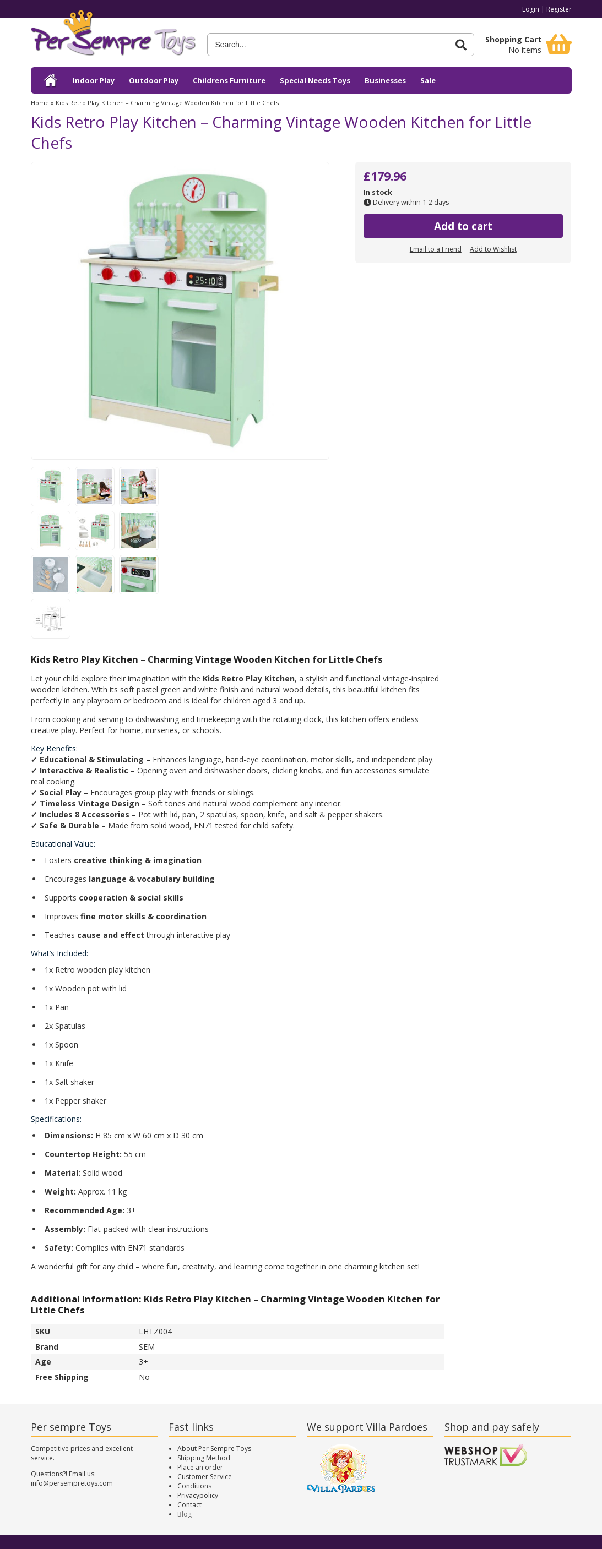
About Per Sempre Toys (214, 1448)
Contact (189, 1504)
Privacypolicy (197, 1495)
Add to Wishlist (493, 249)
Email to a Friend (436, 249)
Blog (184, 1514)
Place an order (200, 1467)
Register (559, 9)
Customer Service (204, 1476)
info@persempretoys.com (72, 1483)
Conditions (194, 1486)
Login (530, 9)
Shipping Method (203, 1458)
